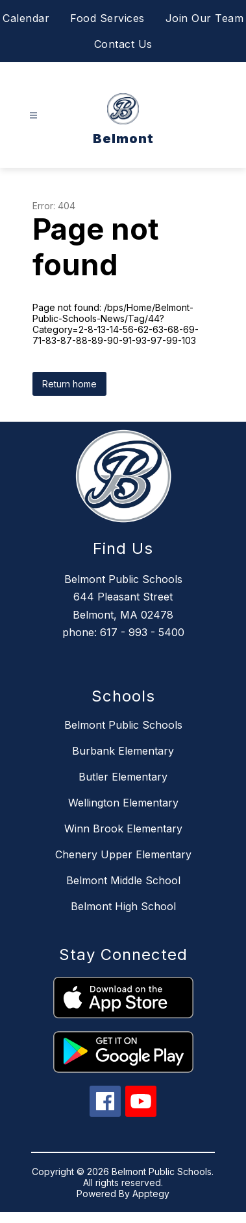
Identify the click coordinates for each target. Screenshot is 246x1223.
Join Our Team (205, 18)
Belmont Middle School (123, 880)
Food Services (107, 18)
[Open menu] (33, 115)
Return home (69, 383)
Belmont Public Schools (123, 724)
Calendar (26, 18)
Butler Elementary (123, 776)
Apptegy (150, 1193)
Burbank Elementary (123, 750)
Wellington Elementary (123, 802)
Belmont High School (123, 906)
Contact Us (123, 44)
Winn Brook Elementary (123, 828)
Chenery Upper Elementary (123, 854)
